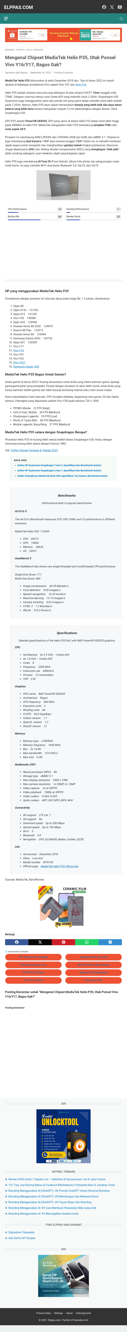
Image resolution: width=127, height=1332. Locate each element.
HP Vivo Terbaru (33, 977)
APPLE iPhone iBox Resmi (93, 962)
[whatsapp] (87, 939)
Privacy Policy (43, 1320)
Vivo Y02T (19, 360)
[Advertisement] (63, 249)
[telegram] (110, 939)
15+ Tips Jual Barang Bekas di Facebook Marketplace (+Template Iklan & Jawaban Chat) (61, 1190)
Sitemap (58, 1320)
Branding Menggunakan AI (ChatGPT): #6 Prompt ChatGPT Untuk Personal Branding (59, 1196)
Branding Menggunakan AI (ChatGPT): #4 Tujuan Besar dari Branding (49, 1207)
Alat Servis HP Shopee (21, 1243)
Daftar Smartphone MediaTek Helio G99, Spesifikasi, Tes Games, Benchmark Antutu (62, 473)
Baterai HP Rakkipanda (93, 969)
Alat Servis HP (93, 977)
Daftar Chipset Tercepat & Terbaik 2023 (34, 447)
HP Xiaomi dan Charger (33, 954)
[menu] (9, 15)
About (69, 1320)
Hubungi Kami (83, 1320)
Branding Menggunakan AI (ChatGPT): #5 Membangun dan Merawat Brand (53, 1202)
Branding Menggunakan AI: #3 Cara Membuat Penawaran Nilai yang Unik (52, 1213)
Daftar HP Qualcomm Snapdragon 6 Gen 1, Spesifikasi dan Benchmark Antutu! (59, 467)
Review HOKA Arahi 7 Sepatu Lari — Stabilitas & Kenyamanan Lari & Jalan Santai (56, 1184)
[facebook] (104, 5)
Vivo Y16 (81, 82)
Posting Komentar (63, 70)
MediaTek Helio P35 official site (59, 863)
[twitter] (112, 5)
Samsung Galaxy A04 (26, 364)
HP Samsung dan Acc (33, 962)
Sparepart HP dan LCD (93, 954)
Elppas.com (19, 5)
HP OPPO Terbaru (33, 969)
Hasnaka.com (80, 1326)
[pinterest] (63, 939)
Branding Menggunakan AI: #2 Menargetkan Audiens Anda (43, 1219)
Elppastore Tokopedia (21, 1238)
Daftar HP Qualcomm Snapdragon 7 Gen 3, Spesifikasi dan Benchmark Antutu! (59, 462)
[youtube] (119, 5)
